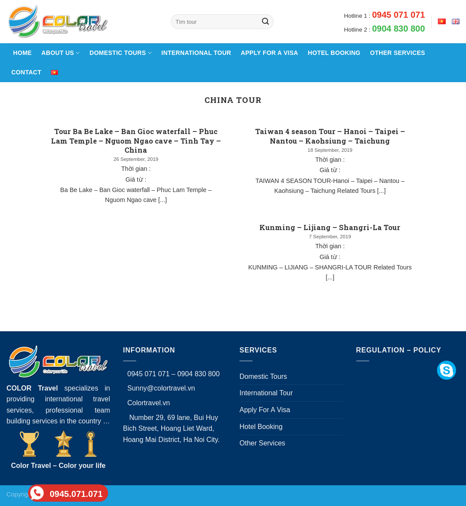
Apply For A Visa (269, 52)
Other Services (397, 52)
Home (21, 52)
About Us (60, 53)
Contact (26, 72)
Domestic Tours (120, 53)
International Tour (196, 52)
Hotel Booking (334, 52)
